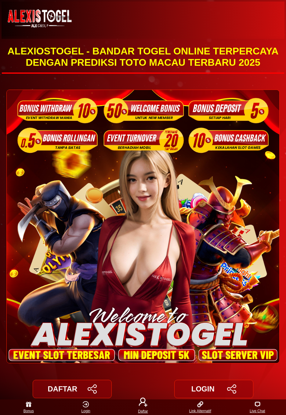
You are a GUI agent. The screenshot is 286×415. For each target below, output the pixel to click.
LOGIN (213, 389)
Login (85, 407)
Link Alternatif (200, 407)
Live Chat (257, 407)
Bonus (29, 407)
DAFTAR (72, 389)
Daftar (143, 407)
